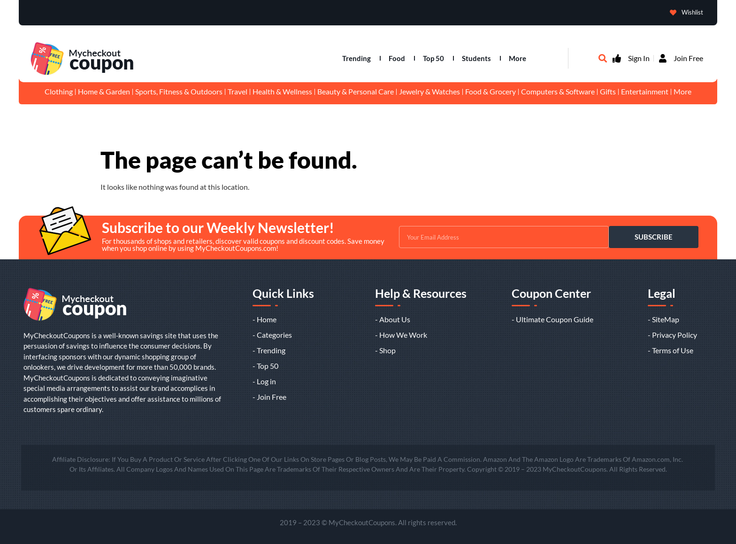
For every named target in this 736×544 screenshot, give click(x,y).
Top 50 (433, 58)
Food (397, 58)
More (517, 58)
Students (476, 58)
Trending (356, 58)
